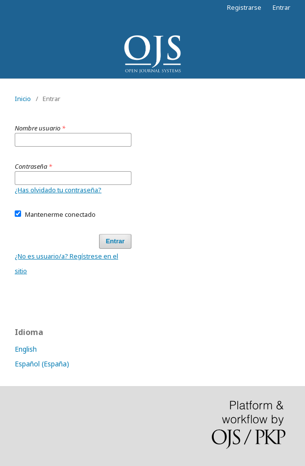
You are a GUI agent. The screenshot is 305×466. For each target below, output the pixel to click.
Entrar (281, 7)
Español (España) (42, 363)
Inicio (23, 98)
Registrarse (244, 7)
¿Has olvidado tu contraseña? (58, 189)
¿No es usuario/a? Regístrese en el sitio (66, 263)
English (26, 349)
